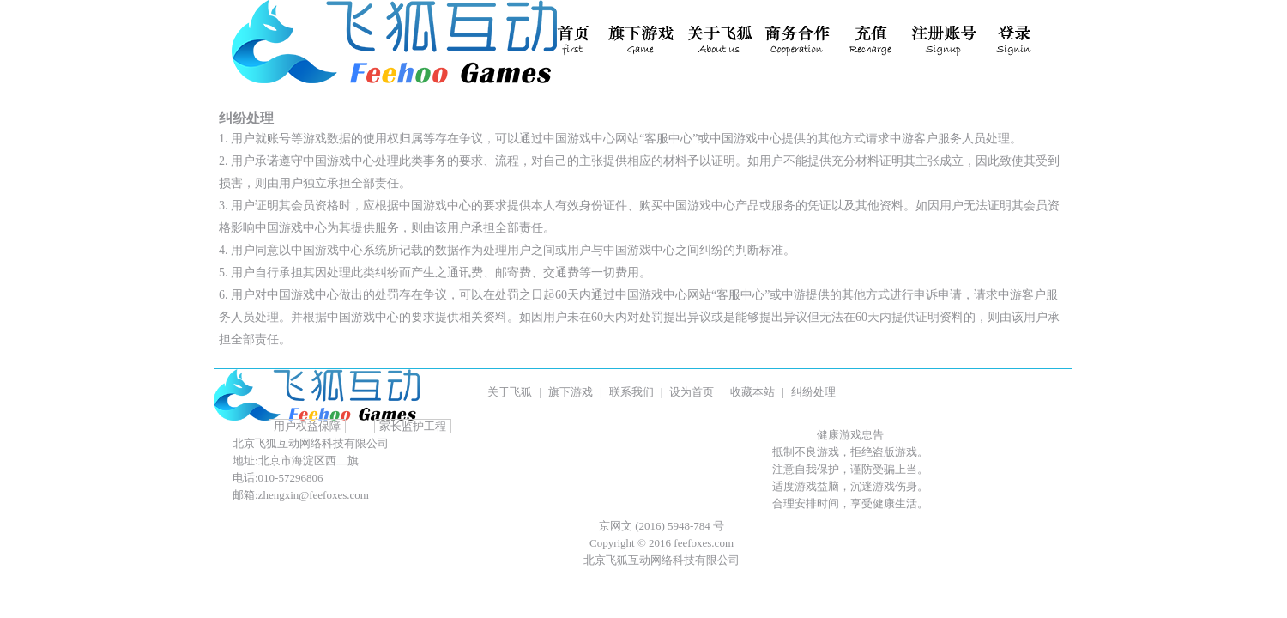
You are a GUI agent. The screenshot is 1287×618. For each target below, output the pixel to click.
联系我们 (631, 391)
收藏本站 (752, 391)
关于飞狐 (509, 391)
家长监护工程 (412, 426)
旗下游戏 (570, 391)
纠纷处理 (813, 391)
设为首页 (691, 391)
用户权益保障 (307, 426)
